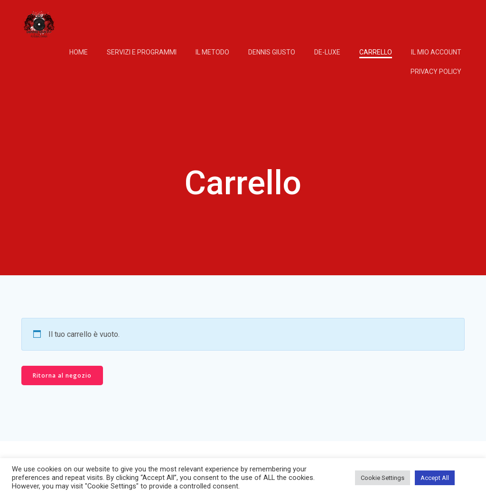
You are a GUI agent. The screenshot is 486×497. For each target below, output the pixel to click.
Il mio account (436, 52)
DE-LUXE (327, 52)
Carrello (375, 52)
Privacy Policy (436, 71)
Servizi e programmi (142, 52)
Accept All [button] (435, 477)
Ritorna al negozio (62, 375)
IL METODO (212, 52)
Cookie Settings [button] (382, 477)
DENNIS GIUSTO (271, 52)
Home (78, 52)
